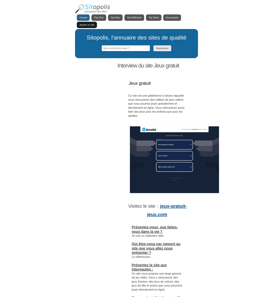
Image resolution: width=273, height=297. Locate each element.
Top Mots (115, 17)
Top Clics (99, 17)
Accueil (83, 17)
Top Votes (154, 17)
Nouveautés (172, 17)
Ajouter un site (86, 24)
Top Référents (134, 17)
